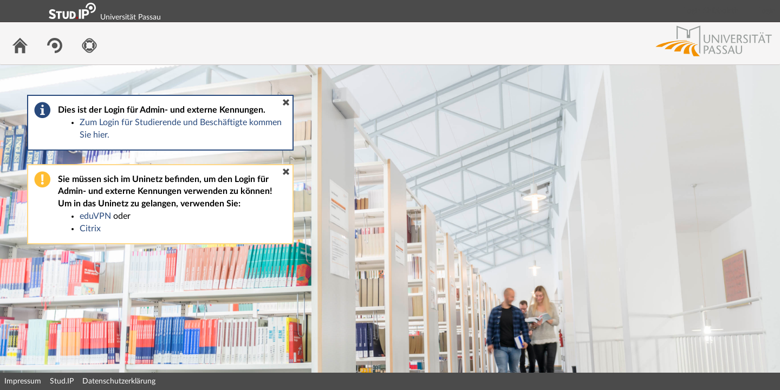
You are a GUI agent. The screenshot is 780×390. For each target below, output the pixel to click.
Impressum (22, 381)
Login (767, 11)
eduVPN (95, 216)
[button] (286, 102)
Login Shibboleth (711, 11)
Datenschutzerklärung (118, 381)
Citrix (90, 228)
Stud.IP (62, 381)
